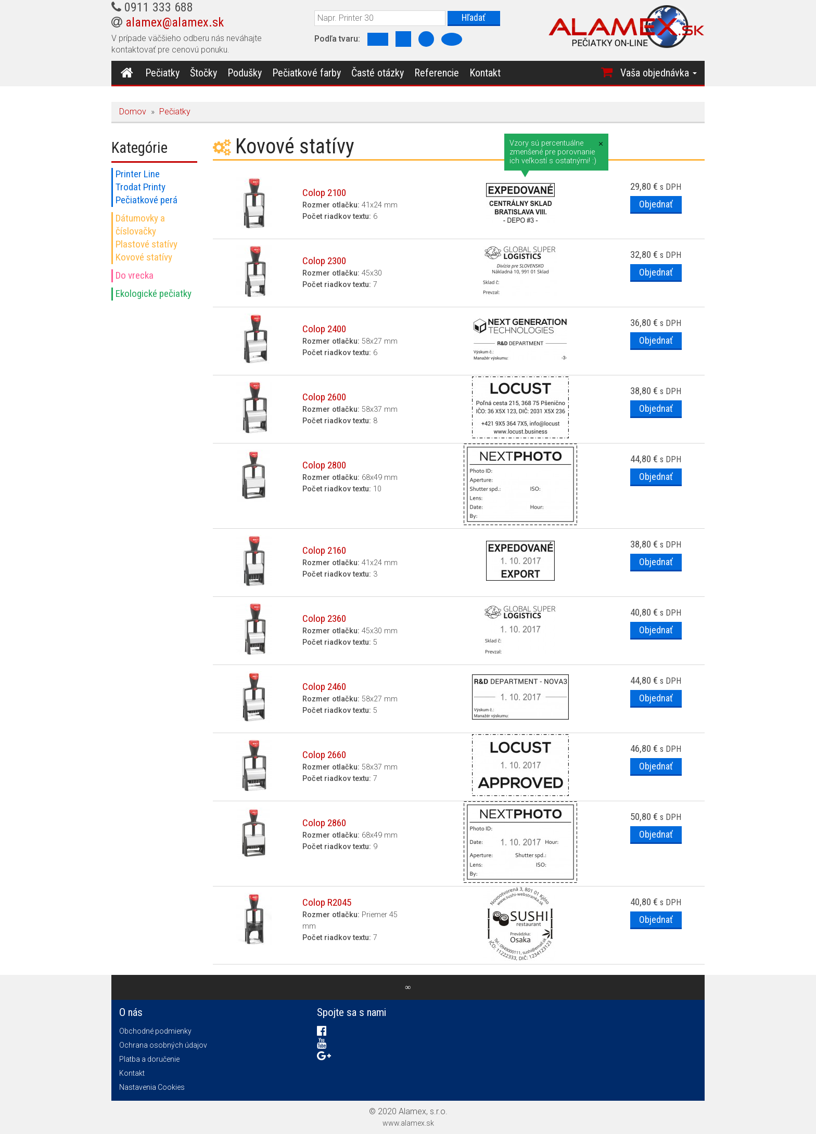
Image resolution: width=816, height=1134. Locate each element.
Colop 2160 (324, 550)
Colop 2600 (324, 397)
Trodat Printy (140, 187)
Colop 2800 (324, 465)
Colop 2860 (324, 823)
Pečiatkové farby (305, 73)
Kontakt (483, 73)
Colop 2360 (324, 618)
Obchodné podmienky (155, 1031)
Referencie (435, 73)
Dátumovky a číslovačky (140, 224)
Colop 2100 (324, 193)
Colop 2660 (324, 755)
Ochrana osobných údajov (163, 1045)
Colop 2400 (324, 329)
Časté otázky (376, 73)
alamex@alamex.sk (174, 22)
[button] (630, 73)
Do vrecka (135, 275)
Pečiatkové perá (146, 200)
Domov (132, 111)
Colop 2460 (324, 687)
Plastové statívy (146, 244)
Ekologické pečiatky (154, 293)
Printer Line (138, 174)
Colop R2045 (326, 902)
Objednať (655, 204)
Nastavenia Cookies (152, 1087)
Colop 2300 (324, 261)
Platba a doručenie (149, 1059)
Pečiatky (161, 73)
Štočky (201, 73)
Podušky (243, 73)
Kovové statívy (144, 257)
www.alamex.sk (408, 1123)
